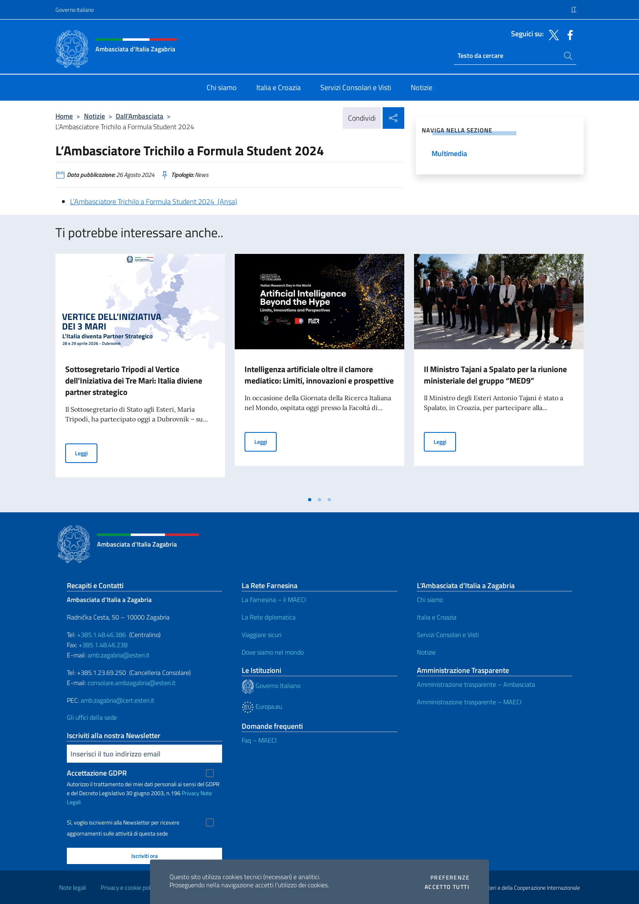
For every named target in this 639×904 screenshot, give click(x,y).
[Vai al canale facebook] (568, 34)
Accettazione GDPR (97, 772)
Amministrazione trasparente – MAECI (469, 702)
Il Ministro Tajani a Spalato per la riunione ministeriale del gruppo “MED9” (495, 375)
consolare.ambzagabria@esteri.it (132, 683)
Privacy (190, 793)
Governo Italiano (74, 9)
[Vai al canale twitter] (552, 34)
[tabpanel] (140, 373)
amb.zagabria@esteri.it (119, 655)
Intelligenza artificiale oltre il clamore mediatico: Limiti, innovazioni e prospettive (319, 375)
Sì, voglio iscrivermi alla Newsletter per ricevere (123, 822)
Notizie (94, 116)
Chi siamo (430, 599)
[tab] (309, 499)
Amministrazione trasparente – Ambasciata (476, 684)
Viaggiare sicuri (261, 634)
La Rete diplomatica (268, 617)
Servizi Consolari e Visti (448, 634)
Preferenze (449, 877)
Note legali (72, 887)
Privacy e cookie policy (129, 887)
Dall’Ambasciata (139, 116)
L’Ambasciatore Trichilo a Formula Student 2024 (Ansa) (153, 201)
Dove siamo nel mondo (273, 652)
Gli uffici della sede (92, 717)
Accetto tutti (447, 887)
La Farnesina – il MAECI (274, 599)
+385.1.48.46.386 (101, 634)
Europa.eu (262, 706)
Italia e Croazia (436, 617)
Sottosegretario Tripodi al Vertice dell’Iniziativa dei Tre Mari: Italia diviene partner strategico (133, 380)
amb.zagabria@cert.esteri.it (117, 700)
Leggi (86, 452)
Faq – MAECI (259, 740)
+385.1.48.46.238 (103, 645)
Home (64, 116)
